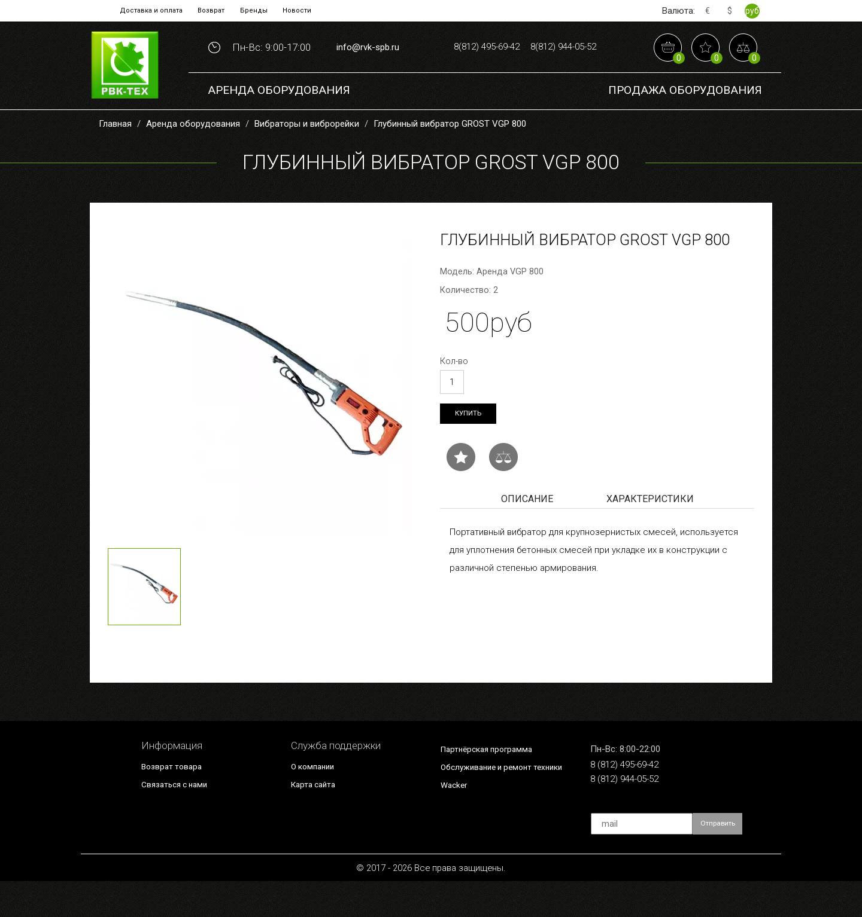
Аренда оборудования (279, 125)
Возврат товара (177, 800)
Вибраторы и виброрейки (306, 157)
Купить (471, 449)
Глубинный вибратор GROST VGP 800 (450, 157)
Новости (313, 11)
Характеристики (650, 536)
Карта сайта (318, 819)
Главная (115, 157)
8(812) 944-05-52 (525, 83)
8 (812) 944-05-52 (636, 819)
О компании (318, 800)
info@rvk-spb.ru (367, 64)
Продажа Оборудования (685, 125)
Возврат (211, 11)
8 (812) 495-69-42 (636, 801)
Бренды (262, 11)
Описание (527, 536)
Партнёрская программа (497, 783)
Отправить (723, 859)
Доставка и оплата (138, 11)
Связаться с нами (182, 819)
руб (751, 11)
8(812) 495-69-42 (525, 46)
